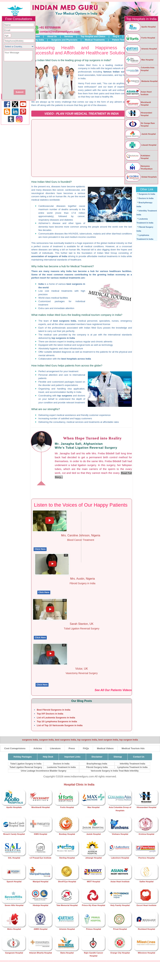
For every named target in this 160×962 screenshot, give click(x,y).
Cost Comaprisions (14, 748)
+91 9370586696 (50, 27)
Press (72, 748)
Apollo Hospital (140, 27)
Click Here (40, 549)
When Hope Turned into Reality (92, 438)
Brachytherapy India (97, 763)
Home (37, 36)
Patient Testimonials (122, 40)
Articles (37, 748)
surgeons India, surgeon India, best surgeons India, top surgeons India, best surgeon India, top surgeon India (80, 740)
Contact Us (138, 757)
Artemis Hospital (141, 49)
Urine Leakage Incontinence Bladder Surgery (43, 771)
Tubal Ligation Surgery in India (25, 763)
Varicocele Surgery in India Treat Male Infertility (114, 771)
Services (68, 36)
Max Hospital (139, 60)
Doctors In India (146, 198)
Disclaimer (97, 757)
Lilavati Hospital (140, 145)
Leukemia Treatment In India (61, 767)
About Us (52, 36)
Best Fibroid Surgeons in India (53, 709)
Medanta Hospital (141, 81)
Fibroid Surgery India (97, 767)
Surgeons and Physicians (64, 40)
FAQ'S (116, 36)
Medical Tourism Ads (133, 748)
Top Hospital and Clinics (93, 36)
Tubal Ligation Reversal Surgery (25, 767)
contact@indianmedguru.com (59, 31)
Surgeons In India (147, 194)
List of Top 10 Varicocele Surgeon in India (59, 725)
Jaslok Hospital (140, 134)
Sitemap (118, 757)
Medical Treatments (95, 40)
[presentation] (38, 75)
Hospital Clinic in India (79, 784)
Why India (39, 40)
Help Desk (48, 757)
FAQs (86, 748)
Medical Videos (105, 748)
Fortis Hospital (140, 38)
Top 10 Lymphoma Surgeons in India (57, 721)
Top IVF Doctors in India (50, 713)
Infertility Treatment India (132, 763)
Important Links (72, 757)
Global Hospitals (141, 177)
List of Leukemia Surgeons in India (56, 717)
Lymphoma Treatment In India (132, 767)
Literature (55, 748)
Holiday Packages (23, 757)
